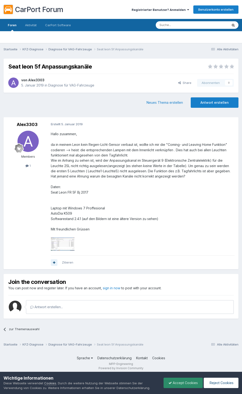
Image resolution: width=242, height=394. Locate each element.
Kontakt (142, 358)
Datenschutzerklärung (114, 358)
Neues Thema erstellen (165, 102)
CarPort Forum (33, 9)
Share (184, 83)
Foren (12, 27)
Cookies (158, 358)
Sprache (85, 358)
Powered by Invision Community (121, 368)
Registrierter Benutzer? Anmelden (160, 10)
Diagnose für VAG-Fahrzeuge (71, 85)
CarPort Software (58, 25)
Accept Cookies (183, 383)
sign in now (111, 288)
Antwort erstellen (214, 102)
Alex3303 (36, 80)
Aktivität (31, 25)
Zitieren (67, 262)
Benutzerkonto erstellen (215, 9)
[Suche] (180, 25)
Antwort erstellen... (46, 307)
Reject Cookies (221, 383)
